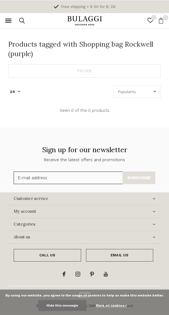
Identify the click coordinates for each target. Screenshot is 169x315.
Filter (84, 70)
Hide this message (62, 305)
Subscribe (139, 177)
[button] (8, 21)
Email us (119, 255)
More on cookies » (111, 305)
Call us (47, 255)
